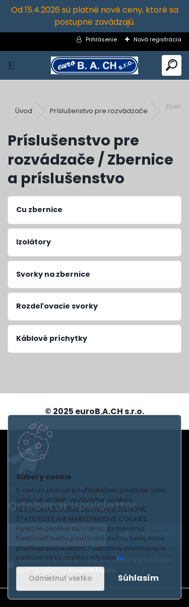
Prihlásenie (101, 39)
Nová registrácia (157, 39)
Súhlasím (138, 578)
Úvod (23, 111)
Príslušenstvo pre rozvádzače (99, 111)
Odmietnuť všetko (60, 578)
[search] (171, 65)
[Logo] (94, 65)
